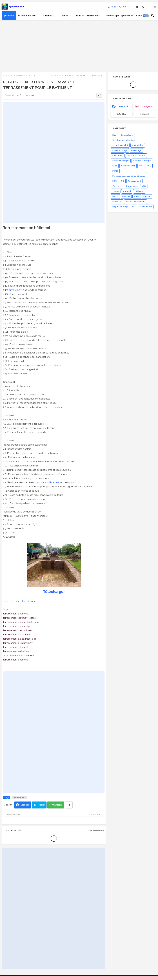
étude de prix (145, 207)
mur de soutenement (135, 202)
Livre (114, 166)
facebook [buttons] (123, 106)
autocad (127, 191)
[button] (146, 15)
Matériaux (48, 15)
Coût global (137, 145)
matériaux (117, 202)
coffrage (126, 196)
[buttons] (137, 6)
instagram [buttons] (147, 106)
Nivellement (15, 290)
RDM (114, 181)
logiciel (146, 196)
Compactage (126, 135)
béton (115, 196)
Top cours (117, 186)
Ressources (93, 15)
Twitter (41, 805)
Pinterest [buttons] (144, 114)
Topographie (132, 186)
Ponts (115, 171)
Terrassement (19, 76)
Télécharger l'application (119, 15)
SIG (122, 181)
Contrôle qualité (120, 145)
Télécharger (54, 591)
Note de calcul (128, 166)
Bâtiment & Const (27, 15)
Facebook (24, 805)
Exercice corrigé (119, 150)
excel (136, 196)
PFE (149, 166)
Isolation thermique (142, 161)
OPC (141, 166)
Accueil (6, 76)
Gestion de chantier (136, 156)
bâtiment (139, 191)
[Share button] (69, 805)
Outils (78, 15)
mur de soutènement (48, 482)
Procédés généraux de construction (128, 176)
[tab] (9, 15)
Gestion (64, 15)
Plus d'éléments (96, 831)
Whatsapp (57, 805)
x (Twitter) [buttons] (122, 114)
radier (25, 369)
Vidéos (115, 191)
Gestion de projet (120, 161)
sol (133, 207)
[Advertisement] (79, 45)
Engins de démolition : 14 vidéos (20, 601)
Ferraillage (136, 150)
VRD (144, 186)
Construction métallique (123, 140)
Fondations (117, 156)
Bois (114, 135)
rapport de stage (120, 207)
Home (11, 15)
